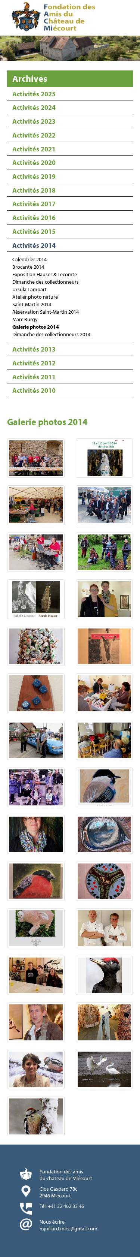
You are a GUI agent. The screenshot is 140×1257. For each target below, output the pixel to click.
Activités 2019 (34, 176)
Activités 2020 (34, 162)
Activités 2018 (34, 190)
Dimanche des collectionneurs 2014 (51, 334)
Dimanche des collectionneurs (45, 281)
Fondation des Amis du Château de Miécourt (54, 18)
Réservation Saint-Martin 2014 (45, 311)
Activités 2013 (34, 349)
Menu (131, 18)
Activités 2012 (34, 363)
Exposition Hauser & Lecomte (44, 274)
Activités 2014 (34, 245)
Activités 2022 (34, 135)
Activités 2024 (34, 107)
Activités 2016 (34, 217)
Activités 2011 (34, 377)
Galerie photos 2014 (35, 326)
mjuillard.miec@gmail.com (68, 1228)
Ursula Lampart (29, 289)
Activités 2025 (34, 94)
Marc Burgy (25, 319)
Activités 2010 (34, 390)
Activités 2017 (34, 203)
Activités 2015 (34, 231)
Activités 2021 (34, 149)
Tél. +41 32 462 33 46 (62, 1206)
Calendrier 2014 (29, 259)
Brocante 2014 (28, 266)
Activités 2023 (34, 121)
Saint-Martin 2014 (31, 304)
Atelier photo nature (35, 296)
